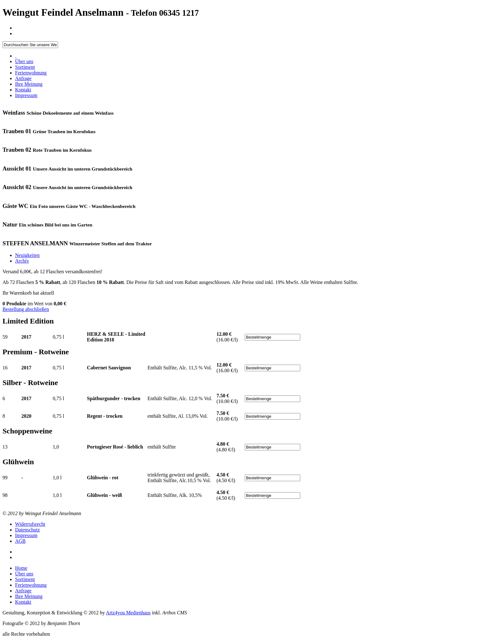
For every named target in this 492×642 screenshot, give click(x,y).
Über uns (24, 61)
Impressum (26, 95)
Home (21, 568)
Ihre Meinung (29, 84)
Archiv (22, 261)
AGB (20, 541)
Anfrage (23, 78)
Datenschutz (27, 529)
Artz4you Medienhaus (128, 612)
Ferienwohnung (30, 72)
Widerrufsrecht (30, 524)
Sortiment (25, 67)
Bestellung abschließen (26, 309)
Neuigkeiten (27, 255)
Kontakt (23, 89)
